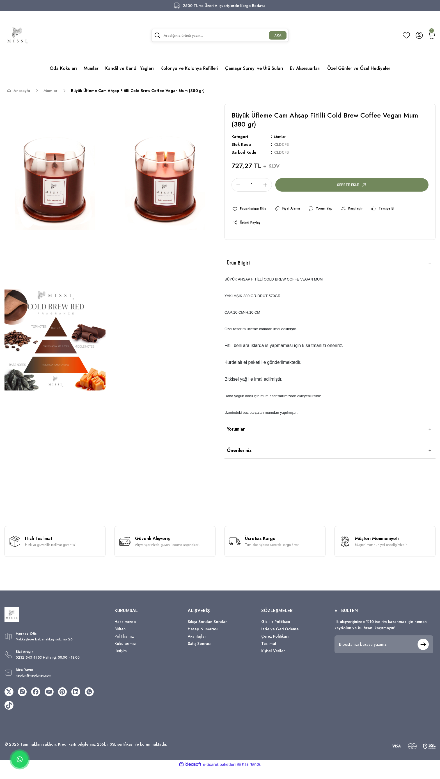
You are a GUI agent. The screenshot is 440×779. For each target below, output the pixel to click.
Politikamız (124, 639)
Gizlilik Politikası (275, 624)
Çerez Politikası (275, 639)
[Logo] (17, 35)
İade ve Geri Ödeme (280, 632)
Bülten (120, 632)
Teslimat (268, 646)
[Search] (220, 35)
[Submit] (423, 647)
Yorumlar (236, 432)
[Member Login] (419, 35)
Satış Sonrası (199, 646)
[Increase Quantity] (267, 185)
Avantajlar (197, 639)
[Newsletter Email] (383, 647)
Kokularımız (125, 646)
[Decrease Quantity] (237, 185)
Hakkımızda (125, 624)
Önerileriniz (239, 453)
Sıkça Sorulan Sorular (207, 624)
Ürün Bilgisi (238, 266)
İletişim (120, 653)
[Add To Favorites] (252, 209)
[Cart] (432, 35)
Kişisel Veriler (273, 653)
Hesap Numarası (203, 632)
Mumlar (281, 136)
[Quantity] (252, 185)
